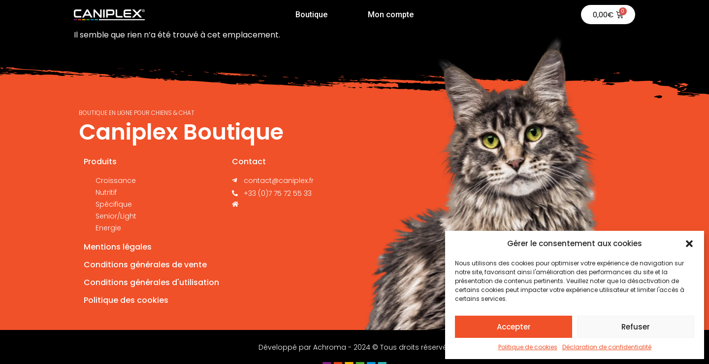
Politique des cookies (126, 300)
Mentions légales (118, 247)
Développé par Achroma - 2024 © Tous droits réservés (354, 347)
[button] (689, 244)
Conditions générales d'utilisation (151, 282)
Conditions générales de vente (145, 264)
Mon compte (391, 14)
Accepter (514, 327)
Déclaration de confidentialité (606, 347)
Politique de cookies (527, 347)
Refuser (635, 327)
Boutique (311, 14)
